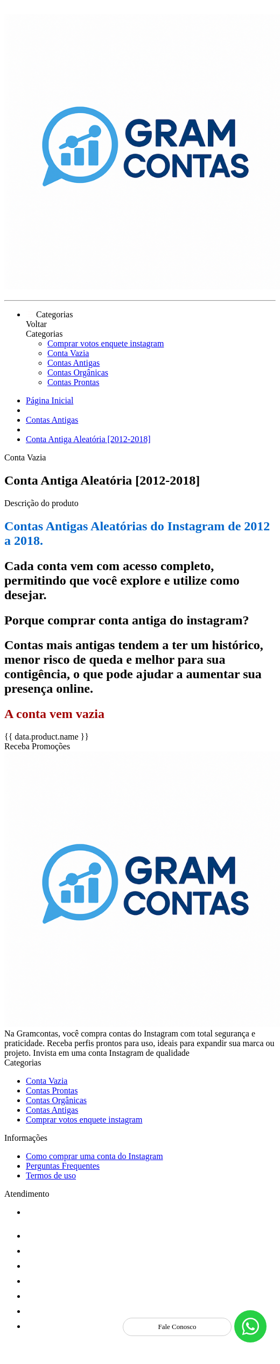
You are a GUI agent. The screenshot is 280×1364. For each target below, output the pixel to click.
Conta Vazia (68, 353)
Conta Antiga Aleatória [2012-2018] (88, 439)
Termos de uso (51, 1175)
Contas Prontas (73, 382)
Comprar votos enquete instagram (105, 343)
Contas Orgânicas (77, 372)
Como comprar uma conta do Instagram (94, 1156)
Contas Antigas (73, 362)
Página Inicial (49, 400)
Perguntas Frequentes (63, 1165)
